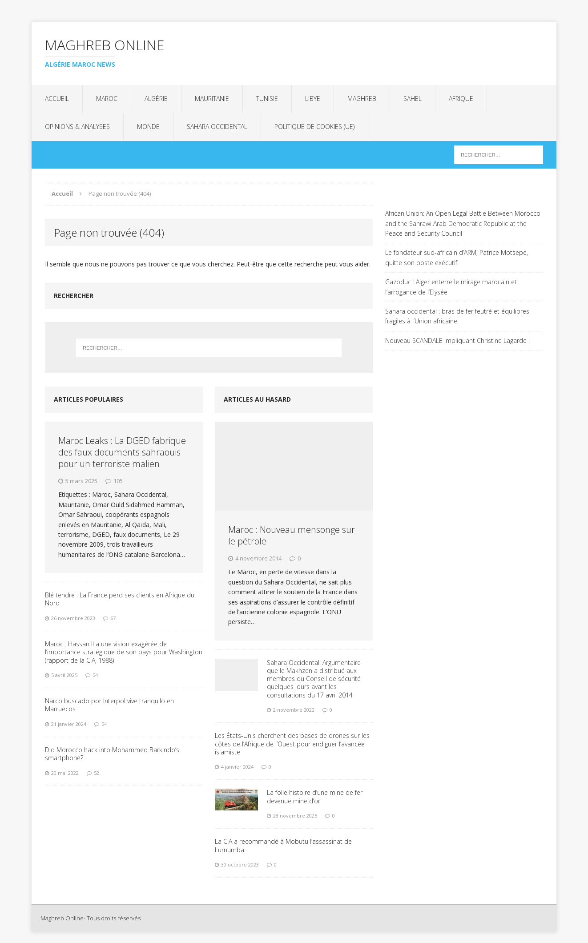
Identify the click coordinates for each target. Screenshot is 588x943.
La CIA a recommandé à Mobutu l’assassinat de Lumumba (283, 845)
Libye (312, 98)
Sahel (412, 98)
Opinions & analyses (77, 126)
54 (95, 675)
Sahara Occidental (217, 126)
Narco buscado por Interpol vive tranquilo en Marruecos (109, 705)
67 (113, 618)
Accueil (57, 98)
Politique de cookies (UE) (314, 126)
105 (118, 481)
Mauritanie (212, 98)
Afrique (461, 98)
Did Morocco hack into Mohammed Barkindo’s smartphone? (112, 754)
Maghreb (361, 98)
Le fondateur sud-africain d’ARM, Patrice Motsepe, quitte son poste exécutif (456, 257)
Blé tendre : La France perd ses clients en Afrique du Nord (119, 599)
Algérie (156, 98)
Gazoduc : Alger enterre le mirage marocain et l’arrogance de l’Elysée (451, 287)
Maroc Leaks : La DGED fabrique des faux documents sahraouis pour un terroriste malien (122, 452)
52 (96, 773)
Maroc (106, 98)
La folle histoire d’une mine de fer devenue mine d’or (314, 796)
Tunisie (267, 98)
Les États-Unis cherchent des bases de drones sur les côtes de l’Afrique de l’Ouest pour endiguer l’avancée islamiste (292, 743)
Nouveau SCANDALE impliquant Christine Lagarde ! (457, 340)
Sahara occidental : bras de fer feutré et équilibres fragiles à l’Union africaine (457, 316)
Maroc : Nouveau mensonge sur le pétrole (291, 535)
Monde (148, 126)
